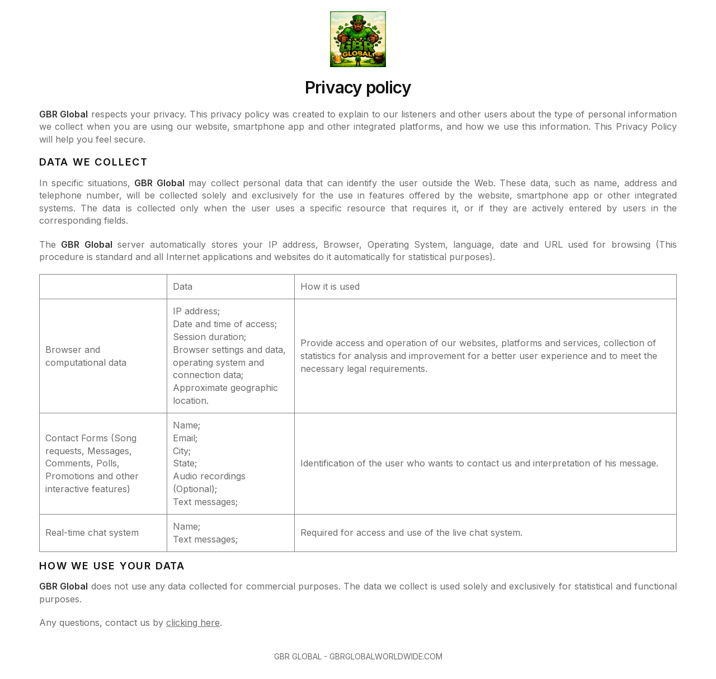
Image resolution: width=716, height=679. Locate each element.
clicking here (193, 622)
